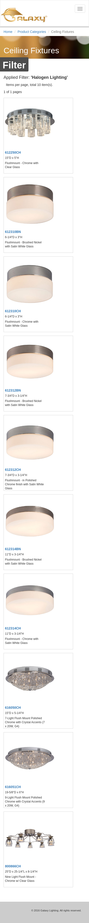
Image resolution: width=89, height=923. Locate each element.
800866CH (13, 866)
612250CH (13, 152)
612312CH (13, 470)
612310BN (13, 232)
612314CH (13, 628)
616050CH (13, 707)
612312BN (13, 390)
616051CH (13, 787)
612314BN (13, 549)
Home (8, 32)
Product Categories (32, 32)
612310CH (13, 311)
